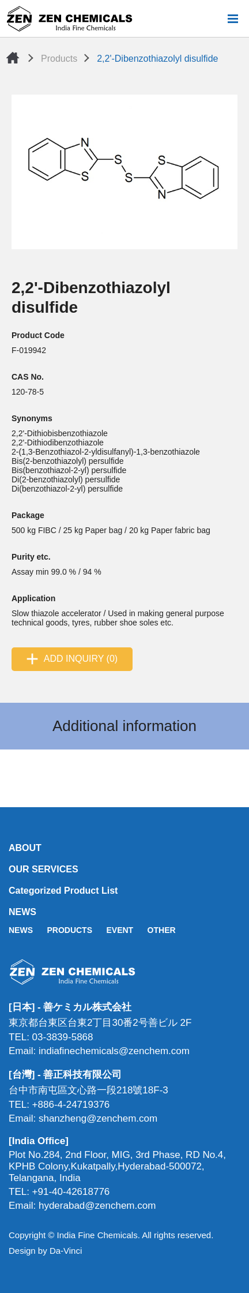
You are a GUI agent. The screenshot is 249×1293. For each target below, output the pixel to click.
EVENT (119, 930)
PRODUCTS (69, 930)
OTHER (162, 930)
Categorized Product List (63, 890)
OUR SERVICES (43, 869)
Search (213, 18)
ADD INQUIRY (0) (81, 659)
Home (12, 57)
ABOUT (25, 848)
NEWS (22, 912)
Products (59, 58)
